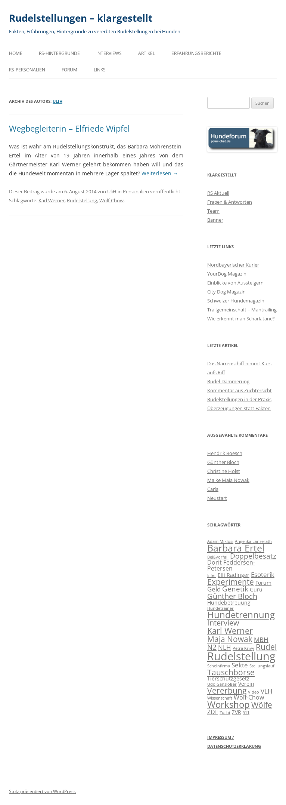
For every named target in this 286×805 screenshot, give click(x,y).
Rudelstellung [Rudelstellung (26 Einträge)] (241, 656)
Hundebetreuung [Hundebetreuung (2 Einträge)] (229, 602)
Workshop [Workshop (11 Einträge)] (228, 704)
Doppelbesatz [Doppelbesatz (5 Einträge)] (253, 555)
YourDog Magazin (226, 273)
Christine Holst (223, 471)
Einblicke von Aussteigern (235, 282)
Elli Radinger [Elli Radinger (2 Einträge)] (233, 574)
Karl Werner (51, 200)
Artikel (146, 53)
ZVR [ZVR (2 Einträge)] (236, 712)
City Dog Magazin (226, 291)
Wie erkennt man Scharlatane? (241, 318)
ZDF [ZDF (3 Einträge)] (212, 712)
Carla (212, 489)
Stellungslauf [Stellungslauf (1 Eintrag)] (261, 666)
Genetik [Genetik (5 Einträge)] (235, 588)
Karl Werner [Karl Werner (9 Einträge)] (230, 630)
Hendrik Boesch (224, 453)
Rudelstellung (82, 200)
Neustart (217, 498)
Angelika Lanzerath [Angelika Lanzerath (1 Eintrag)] (253, 541)
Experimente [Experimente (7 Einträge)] (230, 582)
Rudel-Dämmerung (228, 381)
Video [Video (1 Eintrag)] (253, 692)
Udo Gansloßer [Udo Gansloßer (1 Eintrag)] (222, 684)
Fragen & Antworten (229, 202)
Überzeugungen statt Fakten (239, 408)
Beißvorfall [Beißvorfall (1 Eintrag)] (218, 557)
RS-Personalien (27, 70)
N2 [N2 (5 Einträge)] (212, 647)
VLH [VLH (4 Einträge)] (267, 691)
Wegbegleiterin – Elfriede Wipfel (69, 128)
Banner (215, 219)
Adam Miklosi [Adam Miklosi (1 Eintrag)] (220, 541)
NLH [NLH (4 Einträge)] (224, 647)
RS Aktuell (218, 193)
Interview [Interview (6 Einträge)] (223, 623)
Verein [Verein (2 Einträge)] (246, 683)
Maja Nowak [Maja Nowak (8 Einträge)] (229, 638)
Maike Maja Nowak (228, 480)
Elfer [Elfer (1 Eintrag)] (211, 575)
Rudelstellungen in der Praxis (239, 399)
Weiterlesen (160, 173)
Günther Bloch (223, 462)
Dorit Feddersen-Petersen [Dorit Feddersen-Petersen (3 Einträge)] (231, 565)
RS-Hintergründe (59, 53)
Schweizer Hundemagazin (235, 300)
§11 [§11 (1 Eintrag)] (246, 712)
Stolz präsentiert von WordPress (42, 791)
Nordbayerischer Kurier (233, 264)
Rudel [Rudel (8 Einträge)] (266, 646)
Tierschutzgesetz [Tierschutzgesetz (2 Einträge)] (228, 678)
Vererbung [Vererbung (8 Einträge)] (226, 690)
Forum (69, 70)
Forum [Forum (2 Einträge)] (263, 582)
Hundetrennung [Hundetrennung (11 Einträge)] (241, 615)
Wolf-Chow (111, 200)
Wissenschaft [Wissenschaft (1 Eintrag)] (219, 698)
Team (213, 211)
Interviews (109, 53)
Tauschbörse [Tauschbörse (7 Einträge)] (231, 672)
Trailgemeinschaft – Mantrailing (242, 309)
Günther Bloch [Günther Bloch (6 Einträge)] (232, 596)
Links (100, 70)
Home (15, 53)
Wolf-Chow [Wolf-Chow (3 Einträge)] (249, 697)
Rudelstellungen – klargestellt (80, 18)
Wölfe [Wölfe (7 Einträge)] (261, 705)
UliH (57, 101)
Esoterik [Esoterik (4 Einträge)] (262, 574)
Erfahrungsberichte (196, 53)
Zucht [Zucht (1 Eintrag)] (225, 712)
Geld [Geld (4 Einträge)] (214, 589)
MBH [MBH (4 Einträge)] (261, 639)
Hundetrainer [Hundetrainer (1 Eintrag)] (220, 608)
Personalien (136, 191)
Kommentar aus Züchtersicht (239, 390)
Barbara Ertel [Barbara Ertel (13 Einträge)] (235, 548)
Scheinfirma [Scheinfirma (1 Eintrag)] (218, 666)
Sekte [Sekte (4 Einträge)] (239, 665)
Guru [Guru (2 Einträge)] (256, 589)
